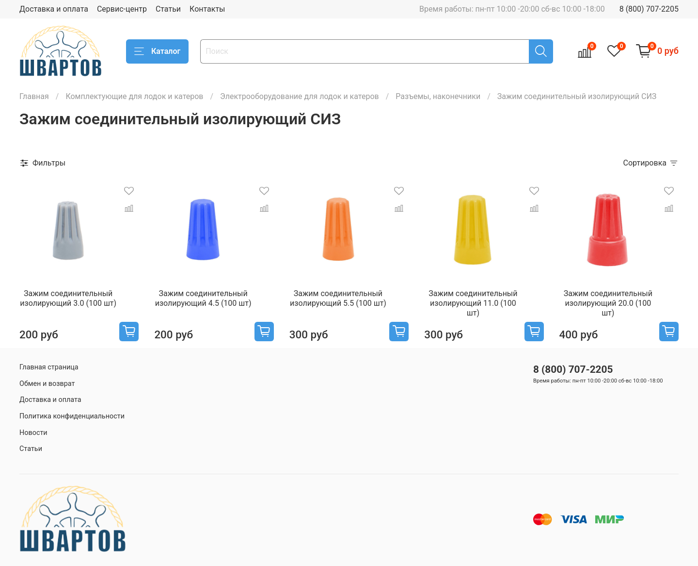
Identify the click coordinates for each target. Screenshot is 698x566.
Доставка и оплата (53, 9)
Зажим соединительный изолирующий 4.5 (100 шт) (203, 298)
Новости (33, 433)
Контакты (207, 9)
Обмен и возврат (47, 384)
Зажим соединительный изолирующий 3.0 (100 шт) (68, 298)
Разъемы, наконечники (438, 96)
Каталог (157, 51)
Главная (34, 96)
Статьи (168, 9)
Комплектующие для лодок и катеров (134, 96)
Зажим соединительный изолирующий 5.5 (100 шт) (338, 298)
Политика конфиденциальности (72, 416)
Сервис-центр (122, 9)
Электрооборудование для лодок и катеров (299, 96)
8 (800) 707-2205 (649, 9)
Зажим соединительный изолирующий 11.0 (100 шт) (472, 303)
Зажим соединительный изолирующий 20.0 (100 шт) (608, 303)
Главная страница (49, 367)
